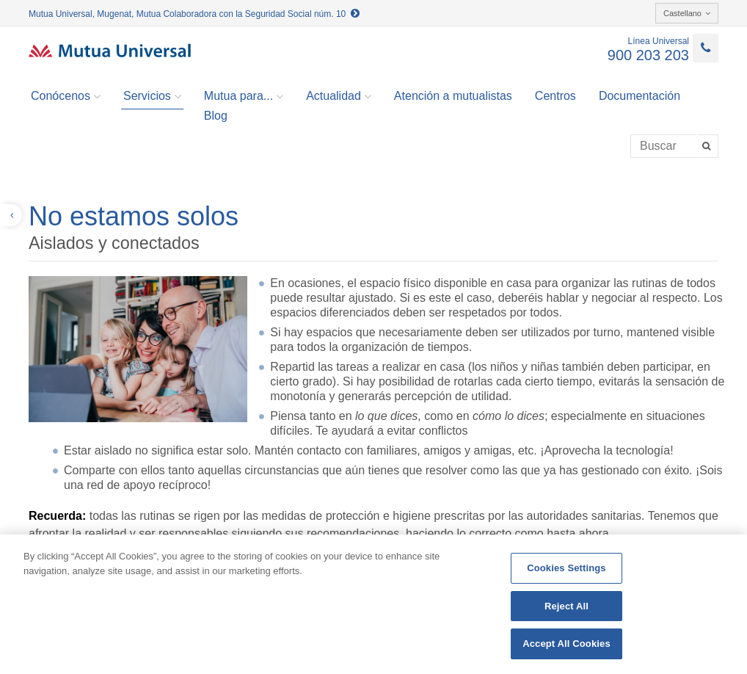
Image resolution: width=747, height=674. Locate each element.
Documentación (639, 96)
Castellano (686, 13)
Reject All (566, 606)
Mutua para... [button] (243, 96)
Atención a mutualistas (453, 96)
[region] (373, 604)
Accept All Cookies (566, 643)
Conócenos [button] (66, 96)
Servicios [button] (152, 96)
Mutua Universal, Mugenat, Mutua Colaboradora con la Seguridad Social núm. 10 (194, 14)
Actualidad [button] (338, 96)
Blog (215, 115)
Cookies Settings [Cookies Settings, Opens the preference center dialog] (566, 567)
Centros (555, 96)
